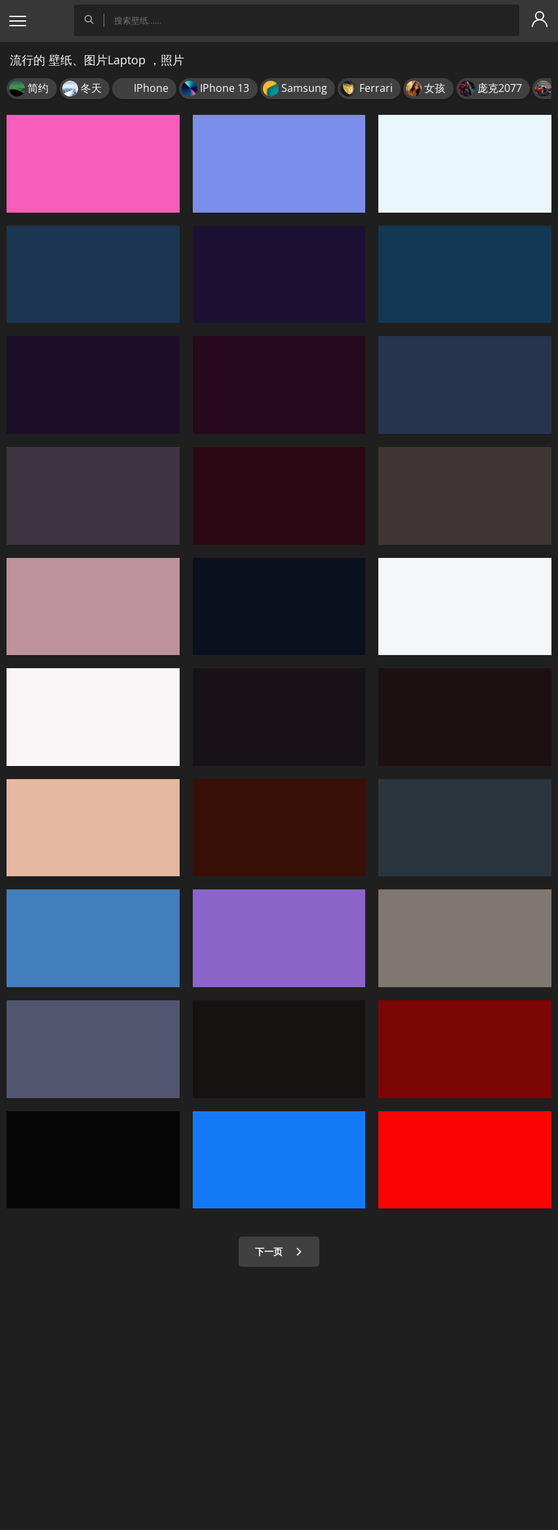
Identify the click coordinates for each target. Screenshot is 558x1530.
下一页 (279, 1251)
